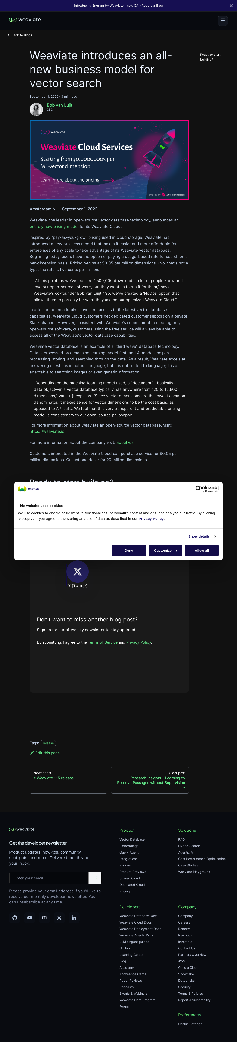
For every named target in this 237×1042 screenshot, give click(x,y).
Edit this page (45, 753)
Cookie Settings (190, 1024)
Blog (122, 961)
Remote (184, 929)
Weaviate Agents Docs (136, 935)
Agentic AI (186, 852)
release (48, 743)
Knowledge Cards (132, 974)
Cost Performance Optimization (202, 859)
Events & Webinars (133, 993)
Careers (184, 922)
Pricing (124, 891)
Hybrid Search (189, 846)
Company (185, 916)
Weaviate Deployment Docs (140, 929)
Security (184, 987)
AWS (181, 961)
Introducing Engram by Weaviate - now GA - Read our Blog (118, 5)
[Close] (231, 5)
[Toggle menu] (223, 21)
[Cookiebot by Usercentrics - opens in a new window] (199, 488)
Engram (125, 865)
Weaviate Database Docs (138, 916)
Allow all (202, 550)
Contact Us (186, 948)
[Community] (44, 917)
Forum (124, 1006)
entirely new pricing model (54, 226)
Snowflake (186, 974)
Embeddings (128, 846)
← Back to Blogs (19, 35)
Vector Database (132, 839)
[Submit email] (95, 878)
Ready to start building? (210, 57)
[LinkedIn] (74, 917)
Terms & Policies (190, 993)
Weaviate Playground (194, 872)
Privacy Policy (138, 642)
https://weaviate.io (47, 431)
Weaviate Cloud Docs (135, 922)
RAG (181, 839)
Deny (129, 550)
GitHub (124, 948)
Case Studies (188, 865)
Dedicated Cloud (132, 885)
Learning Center (131, 955)
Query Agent (129, 852)
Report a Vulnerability (194, 1000)
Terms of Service (103, 642)
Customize (165, 550)
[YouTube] (29, 917)
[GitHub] (14, 917)
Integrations (128, 859)
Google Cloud (188, 967)
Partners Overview (192, 955)
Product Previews (132, 872)
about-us (125, 442)
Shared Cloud (129, 878)
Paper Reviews (130, 980)
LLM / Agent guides (134, 942)
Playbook (185, 935)
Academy (126, 967)
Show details (199, 536)
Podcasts (126, 987)
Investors (185, 942)
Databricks (186, 980)
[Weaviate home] (25, 21)
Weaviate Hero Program (137, 1000)
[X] (59, 917)
